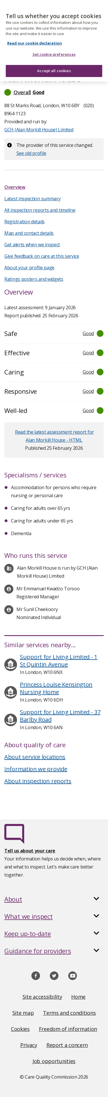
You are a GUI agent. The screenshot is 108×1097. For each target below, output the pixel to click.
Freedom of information (68, 1028)
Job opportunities (54, 1061)
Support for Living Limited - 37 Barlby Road (60, 715)
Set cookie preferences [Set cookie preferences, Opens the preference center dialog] (54, 50)
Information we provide (35, 769)
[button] (54, 92)
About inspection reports (37, 781)
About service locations (34, 757)
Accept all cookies (54, 66)
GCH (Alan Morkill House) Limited (38, 129)
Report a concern (67, 1045)
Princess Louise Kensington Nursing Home (56, 688)
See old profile (31, 153)
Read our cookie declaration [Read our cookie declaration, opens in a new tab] (34, 38)
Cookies (20, 1028)
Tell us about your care (29, 851)
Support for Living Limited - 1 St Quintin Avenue (58, 660)
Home (78, 996)
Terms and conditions (69, 1012)
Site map (23, 1012)
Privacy (28, 1045)
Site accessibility (42, 996)
